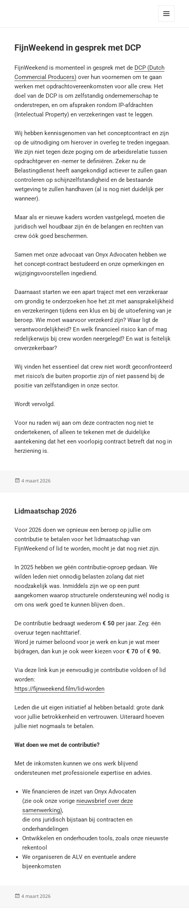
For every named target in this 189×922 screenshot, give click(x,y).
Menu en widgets (167, 21)
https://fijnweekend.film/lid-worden (59, 688)
